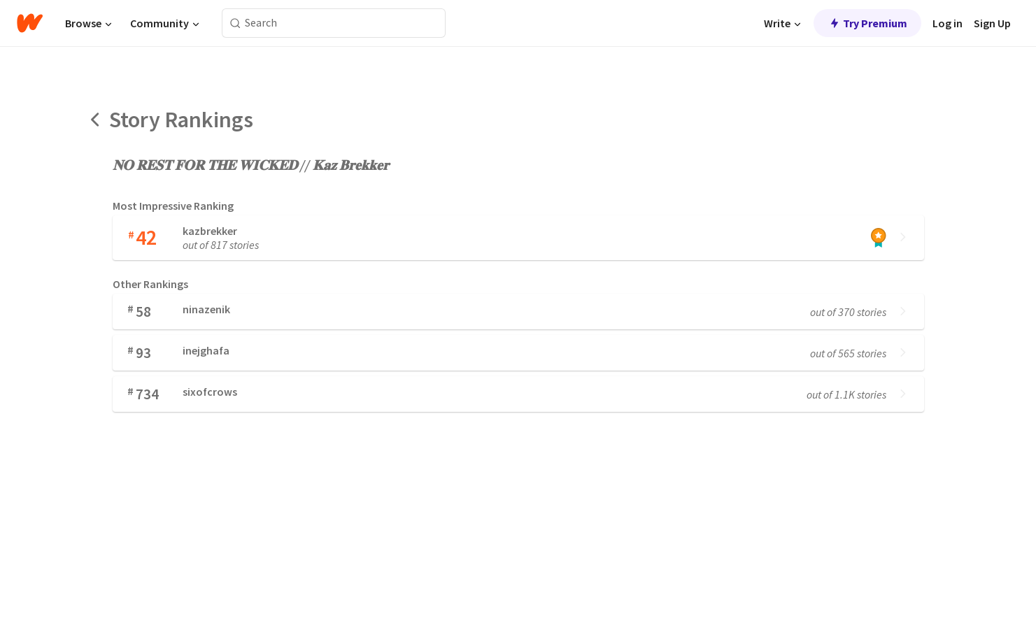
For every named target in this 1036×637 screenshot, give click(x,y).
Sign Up (992, 23)
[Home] (30, 23)
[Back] (96, 120)
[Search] (235, 23)
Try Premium (867, 23)
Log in (947, 23)
